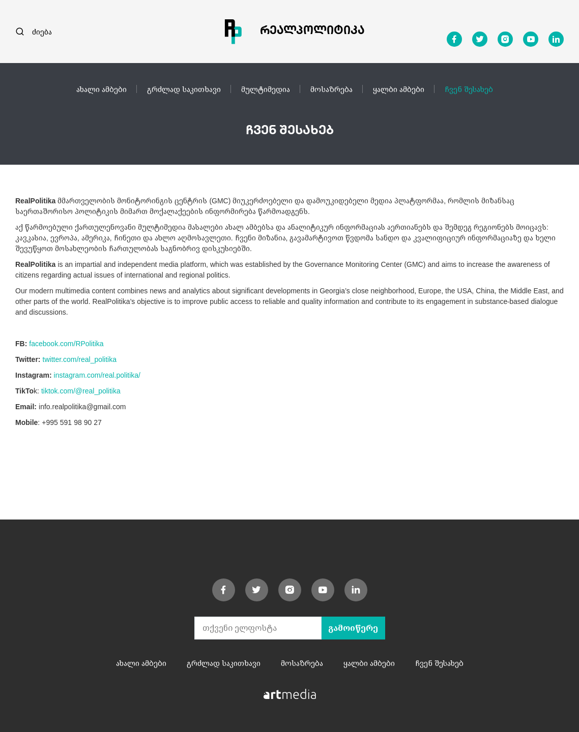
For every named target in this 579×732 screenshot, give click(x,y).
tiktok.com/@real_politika (81, 390)
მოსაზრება (331, 89)
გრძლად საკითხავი (184, 89)
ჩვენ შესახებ (469, 89)
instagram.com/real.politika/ (97, 375)
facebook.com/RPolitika (66, 343)
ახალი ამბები (101, 89)
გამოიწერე (353, 627)
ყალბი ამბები (398, 89)
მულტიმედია (265, 89)
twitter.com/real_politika (80, 359)
